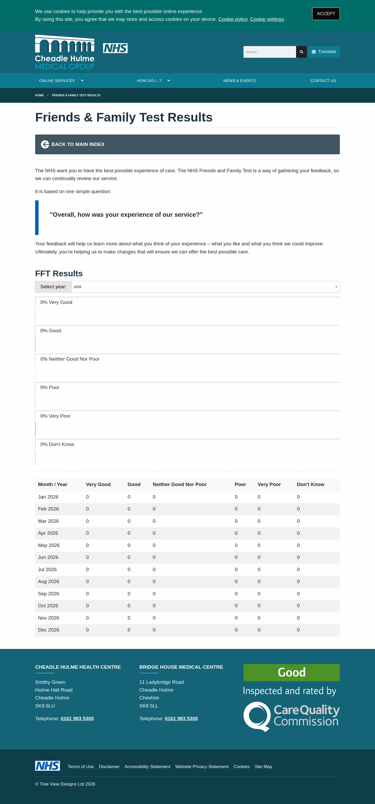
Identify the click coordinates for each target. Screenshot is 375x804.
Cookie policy (232, 19)
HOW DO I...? (149, 80)
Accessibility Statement (147, 766)
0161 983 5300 (77, 718)
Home (39, 95)
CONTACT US (323, 80)
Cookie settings (267, 19)
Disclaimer (109, 766)
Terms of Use (81, 766)
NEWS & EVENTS (239, 80)
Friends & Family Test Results (76, 95)
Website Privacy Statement (202, 766)
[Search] (269, 52)
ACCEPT (326, 13)
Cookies (242, 766)
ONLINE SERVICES (57, 80)
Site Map (263, 766)
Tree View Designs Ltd (62, 784)
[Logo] (81, 52)
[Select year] (205, 287)
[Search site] (301, 52)
